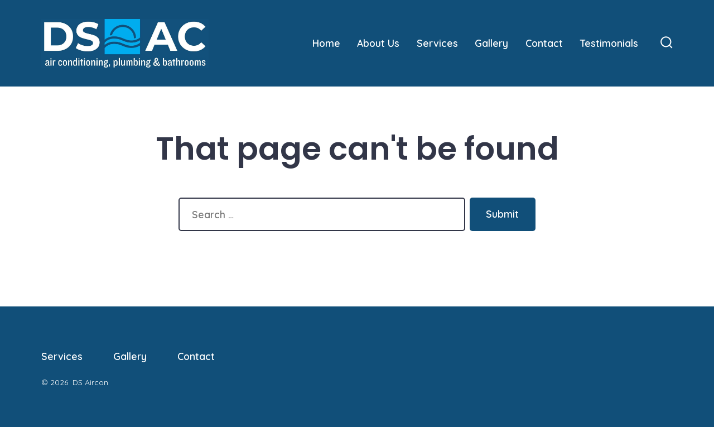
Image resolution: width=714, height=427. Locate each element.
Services (437, 43)
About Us (378, 43)
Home (326, 43)
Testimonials (609, 43)
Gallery (491, 43)
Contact (544, 43)
